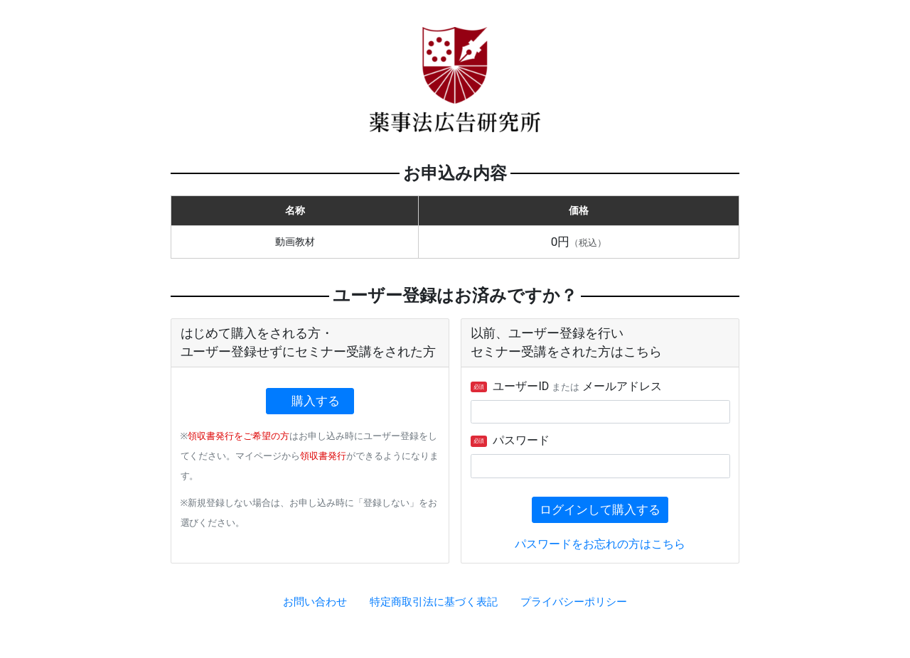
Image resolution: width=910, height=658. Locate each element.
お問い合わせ (315, 601)
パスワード (510, 440)
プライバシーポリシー (573, 601)
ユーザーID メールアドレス (567, 386)
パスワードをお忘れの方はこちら (600, 544)
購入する (316, 401)
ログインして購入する (600, 509)
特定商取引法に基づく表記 (434, 601)
